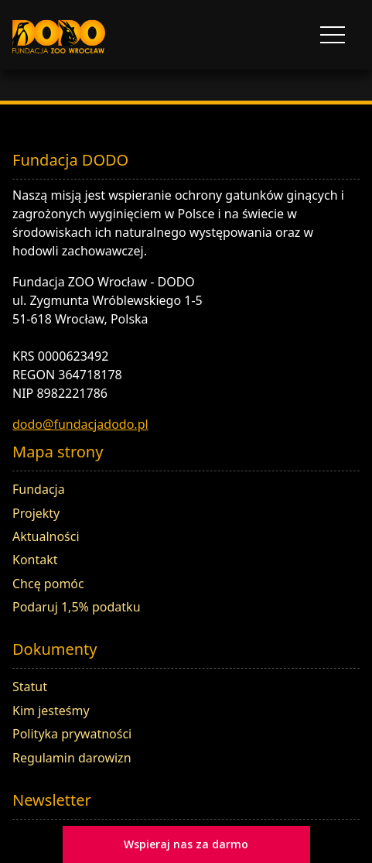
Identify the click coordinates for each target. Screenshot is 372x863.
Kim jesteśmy (51, 710)
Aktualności (46, 536)
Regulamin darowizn (71, 757)
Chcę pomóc (48, 583)
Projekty (36, 513)
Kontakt (35, 559)
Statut (29, 686)
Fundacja (38, 489)
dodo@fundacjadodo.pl (80, 424)
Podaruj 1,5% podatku (76, 606)
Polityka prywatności (71, 733)
